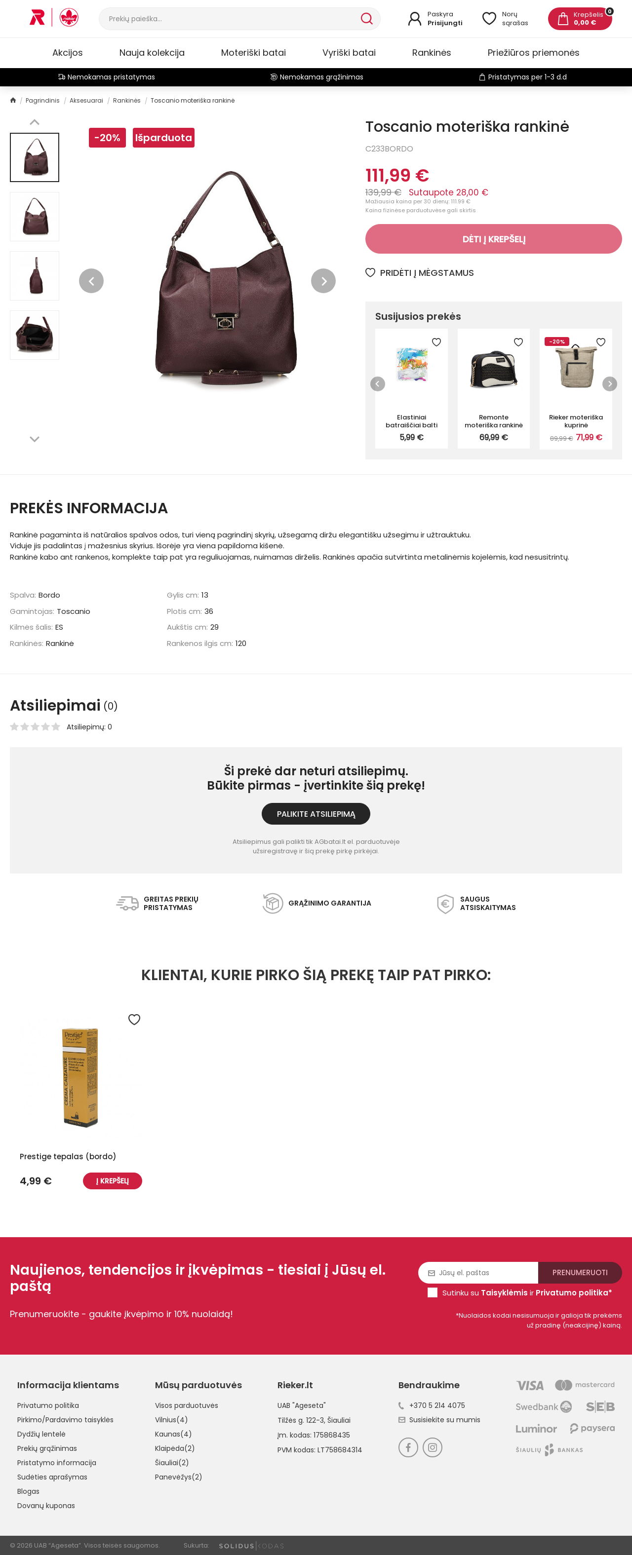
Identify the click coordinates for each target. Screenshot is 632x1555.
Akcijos (67, 52)
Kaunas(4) (173, 1434)
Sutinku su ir (527, 1293)
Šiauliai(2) (172, 1463)
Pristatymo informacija (56, 1463)
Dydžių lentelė (41, 1434)
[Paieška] (229, 18)
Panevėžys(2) (178, 1477)
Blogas (28, 1491)
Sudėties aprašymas (52, 1477)
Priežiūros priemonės (534, 52)
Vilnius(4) (171, 1420)
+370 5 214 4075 (431, 1405)
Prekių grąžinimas (47, 1448)
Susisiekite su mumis (439, 1420)
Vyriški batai (349, 52)
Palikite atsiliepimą (316, 814)
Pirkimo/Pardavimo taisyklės (65, 1420)
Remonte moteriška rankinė (494, 421)
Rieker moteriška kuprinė (576, 421)
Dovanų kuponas (46, 1506)
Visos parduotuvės (186, 1405)
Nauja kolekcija (152, 52)
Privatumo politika (48, 1405)
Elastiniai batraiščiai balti (411, 421)
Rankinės (431, 52)
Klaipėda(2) (175, 1448)
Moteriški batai (253, 52)
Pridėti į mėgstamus (419, 272)
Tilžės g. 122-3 (300, 1420)
